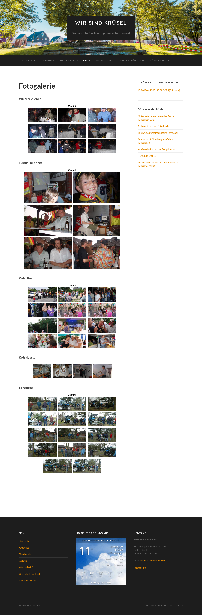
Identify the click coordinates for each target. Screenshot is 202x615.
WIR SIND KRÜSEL (101, 23)
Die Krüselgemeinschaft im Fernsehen (158, 132)
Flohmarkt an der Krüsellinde (153, 126)
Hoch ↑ (179, 606)
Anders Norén (163, 606)
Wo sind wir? (104, 60)
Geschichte (67, 60)
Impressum (140, 567)
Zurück (72, 106)
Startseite (29, 60)
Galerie (85, 60)
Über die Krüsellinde (131, 60)
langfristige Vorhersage (101, 583)
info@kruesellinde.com (152, 560)
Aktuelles (48, 60)
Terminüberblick (147, 155)
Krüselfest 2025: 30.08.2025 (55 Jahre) (159, 90)
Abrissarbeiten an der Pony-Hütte (156, 149)
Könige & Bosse (159, 60)
